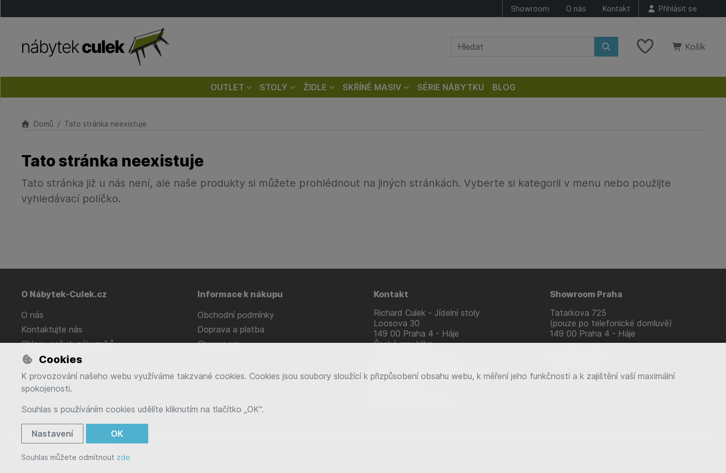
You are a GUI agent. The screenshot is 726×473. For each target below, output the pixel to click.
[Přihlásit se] (672, 8)
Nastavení (52, 433)
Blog (504, 87)
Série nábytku (450, 87)
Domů (37, 123)
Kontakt (616, 8)
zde (123, 457)
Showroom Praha (586, 294)
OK (117, 433)
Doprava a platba (230, 329)
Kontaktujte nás (51, 329)
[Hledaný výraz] (522, 47)
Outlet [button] (227, 87)
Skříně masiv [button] (372, 87)
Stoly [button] (274, 87)
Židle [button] (315, 87)
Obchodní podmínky (235, 315)
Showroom (530, 8)
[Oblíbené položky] (645, 47)
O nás (576, 8)
